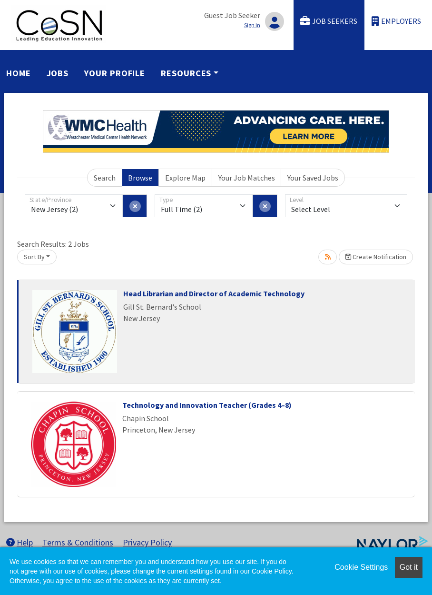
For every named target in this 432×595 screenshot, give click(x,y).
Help (19, 542)
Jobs (58, 73)
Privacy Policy (147, 542)
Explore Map (185, 177)
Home (18, 73)
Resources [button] (186, 73)
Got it (409, 567)
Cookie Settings (361, 567)
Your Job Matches (246, 177)
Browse (140, 177)
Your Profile (114, 73)
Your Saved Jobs (312, 177)
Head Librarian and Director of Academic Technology (213, 293)
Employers (396, 21)
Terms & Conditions (77, 542)
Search (105, 177)
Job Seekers (328, 21)
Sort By (34, 256)
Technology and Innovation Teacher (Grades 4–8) (207, 405)
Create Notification (375, 256)
